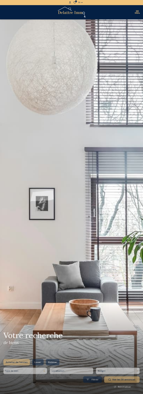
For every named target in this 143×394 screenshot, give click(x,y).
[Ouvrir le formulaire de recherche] (92, 384)
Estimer (52, 366)
